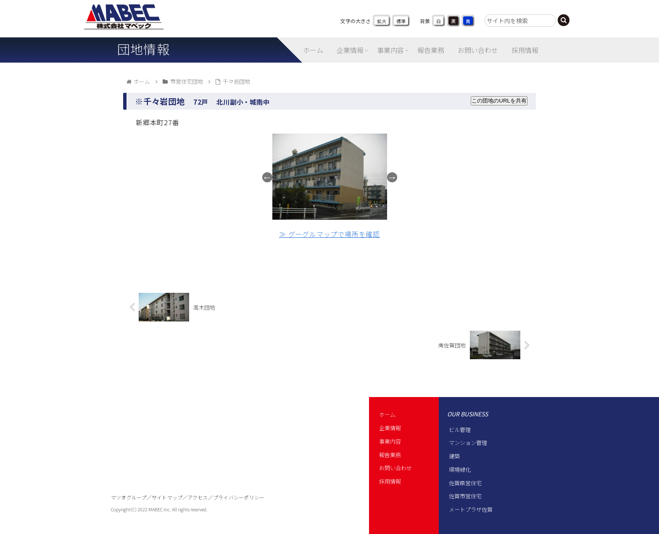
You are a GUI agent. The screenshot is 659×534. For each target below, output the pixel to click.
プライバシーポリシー (238, 497)
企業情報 (390, 428)
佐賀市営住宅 (465, 496)
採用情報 (390, 481)
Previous (267, 177)
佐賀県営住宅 (465, 483)
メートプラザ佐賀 (471, 509)
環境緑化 (460, 469)
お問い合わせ (395, 468)
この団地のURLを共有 (499, 100)
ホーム (387, 414)
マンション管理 (468, 443)
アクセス (198, 497)
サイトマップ (167, 497)
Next (392, 177)
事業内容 (390, 441)
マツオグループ (129, 497)
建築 (454, 456)
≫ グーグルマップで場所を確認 (329, 234)
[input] (520, 20)
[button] (563, 20)
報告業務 (390, 455)
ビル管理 (460, 430)
